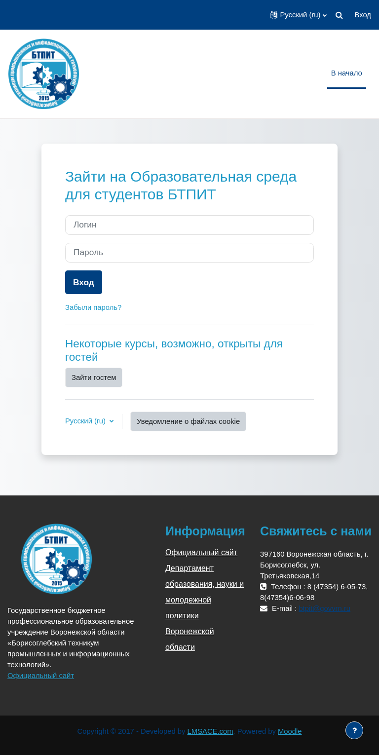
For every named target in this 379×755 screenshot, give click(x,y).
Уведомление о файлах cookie (188, 421)
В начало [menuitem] (346, 73)
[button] (298, 15)
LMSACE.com (210, 731)
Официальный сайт (40, 676)
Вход (363, 15)
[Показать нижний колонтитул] (354, 730)
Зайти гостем (94, 377)
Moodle (290, 731)
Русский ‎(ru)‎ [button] (86, 421)
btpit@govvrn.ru (324, 608)
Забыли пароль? (93, 307)
